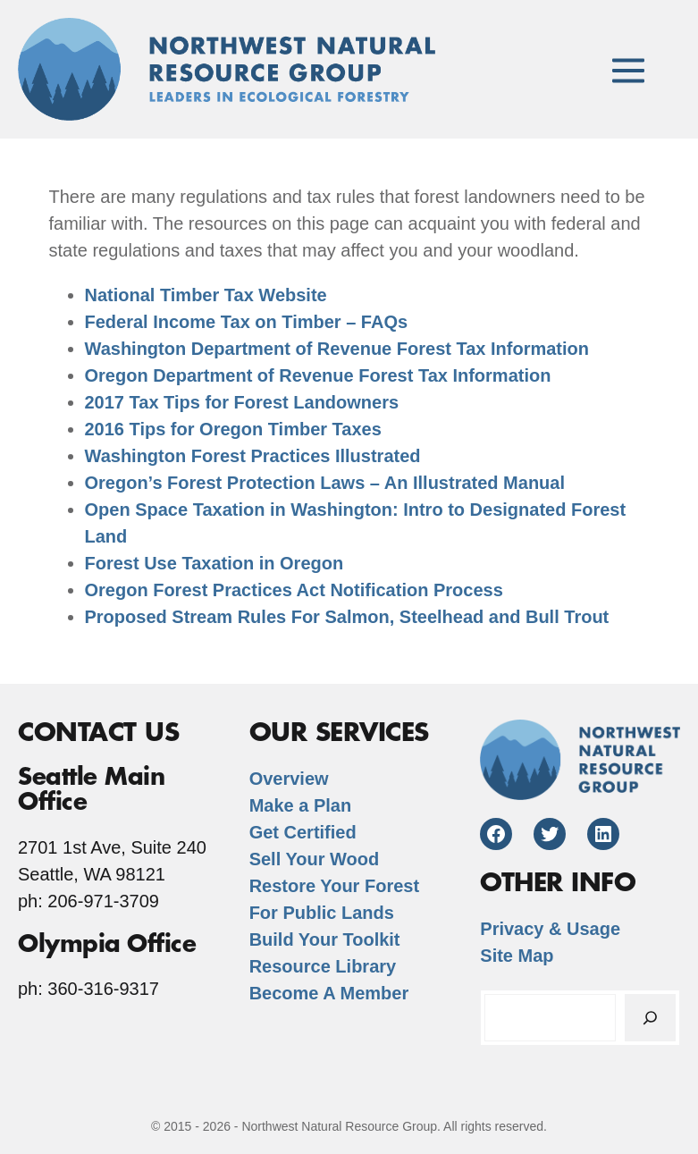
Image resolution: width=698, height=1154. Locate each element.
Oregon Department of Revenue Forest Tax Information (318, 375)
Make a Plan (300, 805)
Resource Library (323, 966)
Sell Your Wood (314, 859)
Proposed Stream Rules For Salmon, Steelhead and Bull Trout (347, 617)
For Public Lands (321, 912)
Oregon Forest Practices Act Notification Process (294, 590)
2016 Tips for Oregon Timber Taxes (233, 429)
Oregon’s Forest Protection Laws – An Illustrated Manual (325, 483)
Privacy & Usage (550, 929)
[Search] (650, 1017)
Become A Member (329, 993)
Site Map (516, 955)
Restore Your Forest (334, 886)
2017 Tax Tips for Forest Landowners (242, 402)
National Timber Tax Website (206, 295)
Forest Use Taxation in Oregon (214, 563)
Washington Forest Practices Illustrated (253, 456)
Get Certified (303, 832)
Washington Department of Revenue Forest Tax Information (337, 348)
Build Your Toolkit (324, 939)
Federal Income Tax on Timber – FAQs (246, 322)
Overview (289, 778)
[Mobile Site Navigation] (628, 69)
